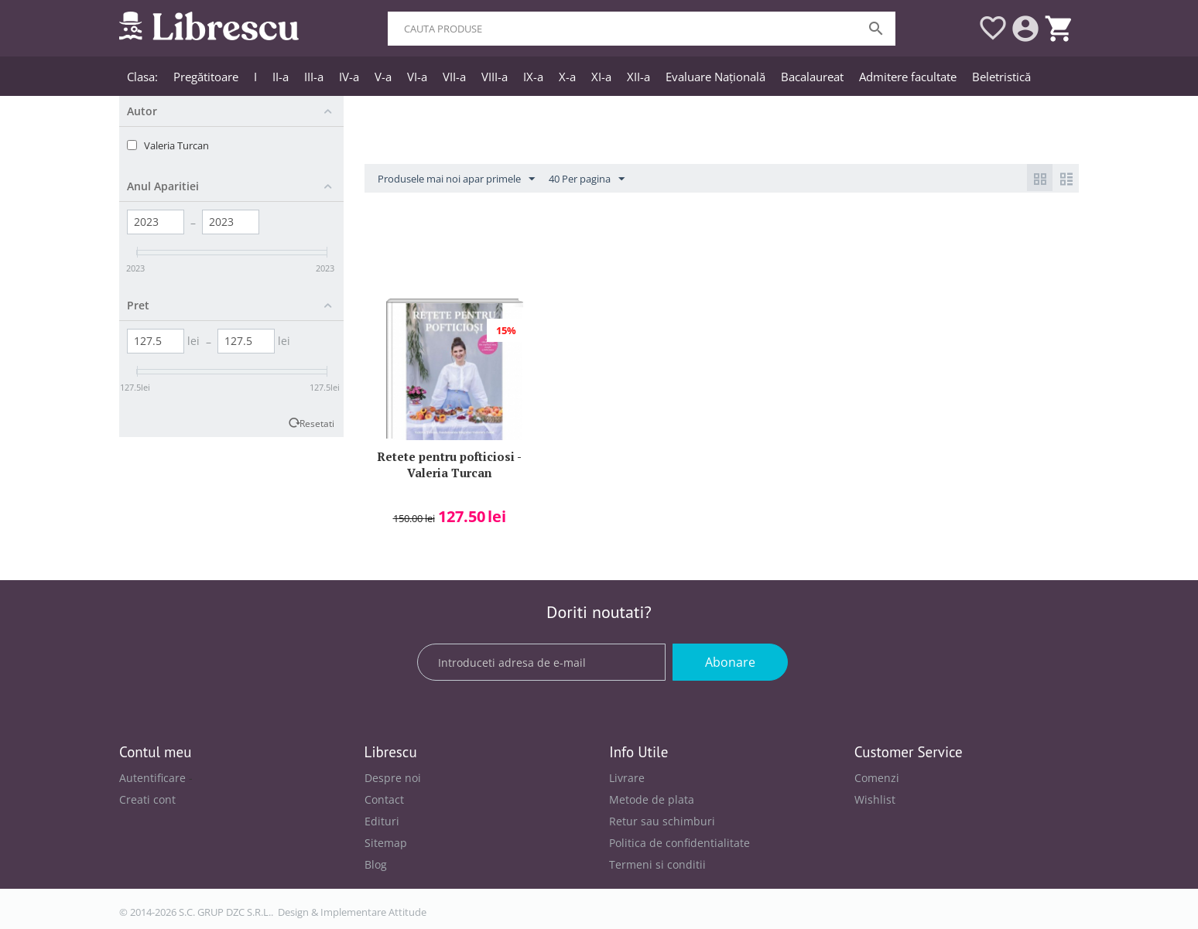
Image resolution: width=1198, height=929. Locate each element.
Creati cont (147, 799)
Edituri (382, 821)
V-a (383, 76)
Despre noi (393, 777)
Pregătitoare (205, 76)
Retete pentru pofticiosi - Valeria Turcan (449, 464)
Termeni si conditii (657, 864)
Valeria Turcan (176, 145)
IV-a (349, 76)
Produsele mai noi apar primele (456, 179)
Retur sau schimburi (662, 821)
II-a (280, 76)
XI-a (601, 76)
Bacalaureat (812, 76)
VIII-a (494, 76)
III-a (313, 76)
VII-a (454, 76)
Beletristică (1001, 76)
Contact (384, 799)
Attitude (407, 912)
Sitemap (386, 842)
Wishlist (874, 799)
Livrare (627, 777)
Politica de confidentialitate (679, 842)
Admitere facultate (908, 76)
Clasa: (142, 76)
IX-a (533, 76)
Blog (376, 864)
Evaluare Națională (715, 76)
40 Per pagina (587, 179)
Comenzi (876, 777)
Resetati (317, 423)
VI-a (417, 76)
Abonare (730, 662)
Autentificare (152, 777)
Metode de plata (651, 799)
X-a (567, 76)
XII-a (638, 76)
